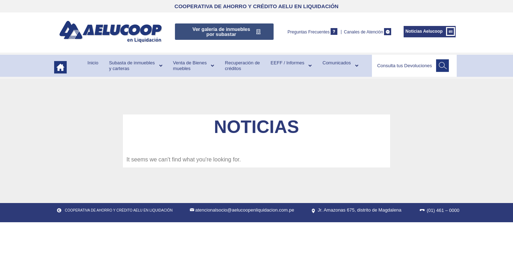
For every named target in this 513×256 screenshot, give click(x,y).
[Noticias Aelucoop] (450, 31)
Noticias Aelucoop (423, 31)
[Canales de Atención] (387, 31)
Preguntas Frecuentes (308, 32)
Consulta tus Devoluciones (404, 65)
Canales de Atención (363, 32)
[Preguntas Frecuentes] (334, 31)
